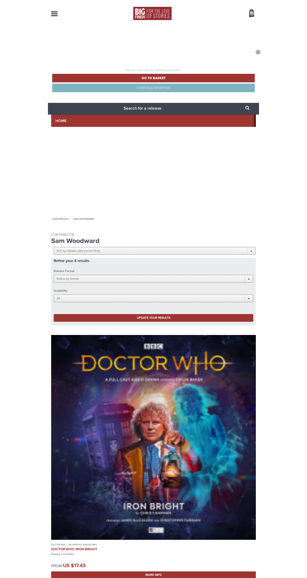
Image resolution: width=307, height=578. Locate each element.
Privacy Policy (60, 394)
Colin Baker (67, 202)
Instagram (196, 375)
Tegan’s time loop (213, 467)
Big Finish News (71, 416)
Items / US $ (229, 14)
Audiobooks (92, 55)
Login (232, 2)
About (222, 34)
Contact (246, 34)
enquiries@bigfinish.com (162, 534)
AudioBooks (74, 34)
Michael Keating (192, 203)
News (170, 34)
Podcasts (196, 34)
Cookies (123, 567)
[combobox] (217, 24)
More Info (74, 223)
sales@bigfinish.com (123, 534)
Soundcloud (228, 375)
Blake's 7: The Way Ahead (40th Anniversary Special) (179, 194)
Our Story (250, 531)
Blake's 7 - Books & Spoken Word (69, 287)
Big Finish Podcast (200, 379)
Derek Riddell (68, 300)
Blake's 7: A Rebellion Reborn (70, 293)
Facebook (172, 375)
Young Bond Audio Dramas (117, 424)
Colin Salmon (86, 300)
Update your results (118, 118)
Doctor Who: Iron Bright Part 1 (120, 195)
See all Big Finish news (234, 417)
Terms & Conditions (141, 567)
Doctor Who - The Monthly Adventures (66, 187)
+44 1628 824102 (127, 530)
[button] (174, 83)
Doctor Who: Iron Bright (67, 195)
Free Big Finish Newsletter (5, 95)
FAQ (253, 534)
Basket (249, 13)
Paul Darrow (173, 203)
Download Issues (246, 538)
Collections (109, 34)
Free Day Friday (210, 424)
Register (246, 2)
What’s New (144, 34)
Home (76, 55)
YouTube (210, 375)
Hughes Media (73, 572)
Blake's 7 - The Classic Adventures (177, 185)
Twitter (184, 375)
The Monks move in (108, 467)
